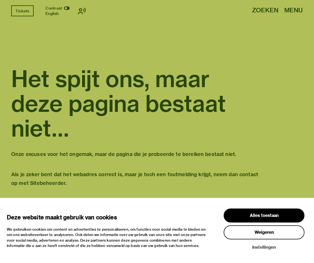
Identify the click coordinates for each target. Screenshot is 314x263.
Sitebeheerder (47, 183)
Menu (293, 10)
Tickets (22, 10)
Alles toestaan (264, 215)
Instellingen (264, 247)
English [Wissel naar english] (52, 13)
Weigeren (264, 232)
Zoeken (265, 10)
